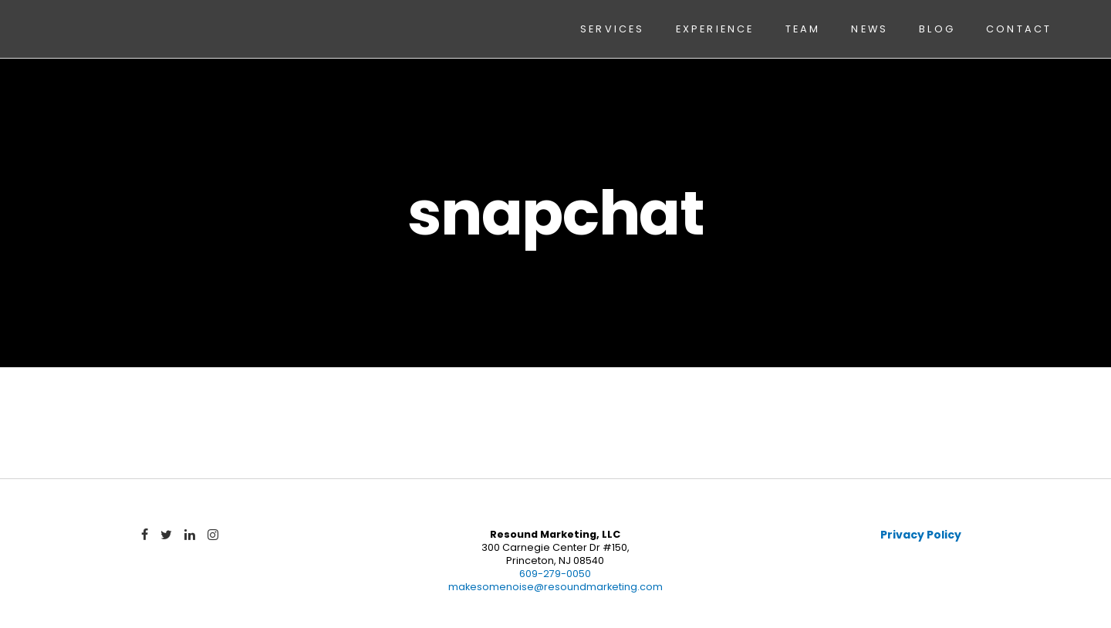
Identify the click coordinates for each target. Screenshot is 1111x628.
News (869, 28)
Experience (715, 28)
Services (612, 28)
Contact (1019, 28)
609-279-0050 (555, 573)
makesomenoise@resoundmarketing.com (555, 586)
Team (803, 28)
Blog (937, 28)
